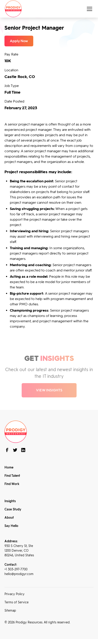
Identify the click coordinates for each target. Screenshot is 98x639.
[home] (13, 8)
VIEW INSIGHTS (49, 390)
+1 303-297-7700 (15, 569)
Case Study (12, 509)
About (9, 518)
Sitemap (10, 610)
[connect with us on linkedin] (23, 450)
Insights (10, 501)
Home (8, 467)
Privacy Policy (14, 594)
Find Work (11, 484)
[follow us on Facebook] (7, 450)
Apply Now (19, 41)
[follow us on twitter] (15, 450)
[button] (88, 9)
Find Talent (12, 476)
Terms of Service (16, 602)
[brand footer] (15, 431)
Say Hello (11, 526)
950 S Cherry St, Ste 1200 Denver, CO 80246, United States (19, 550)
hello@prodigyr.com (18, 574)
